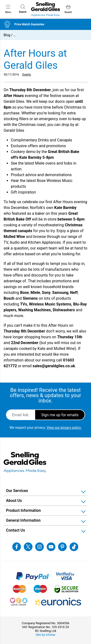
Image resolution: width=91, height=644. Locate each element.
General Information (23, 520)
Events (26, 74)
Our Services (17, 490)
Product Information (23, 510)
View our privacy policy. (64, 427)
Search (22, 8)
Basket (68, 9)
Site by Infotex (45, 635)
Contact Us (15, 530)
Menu (8, 9)
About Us (14, 500)
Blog (7, 35)
